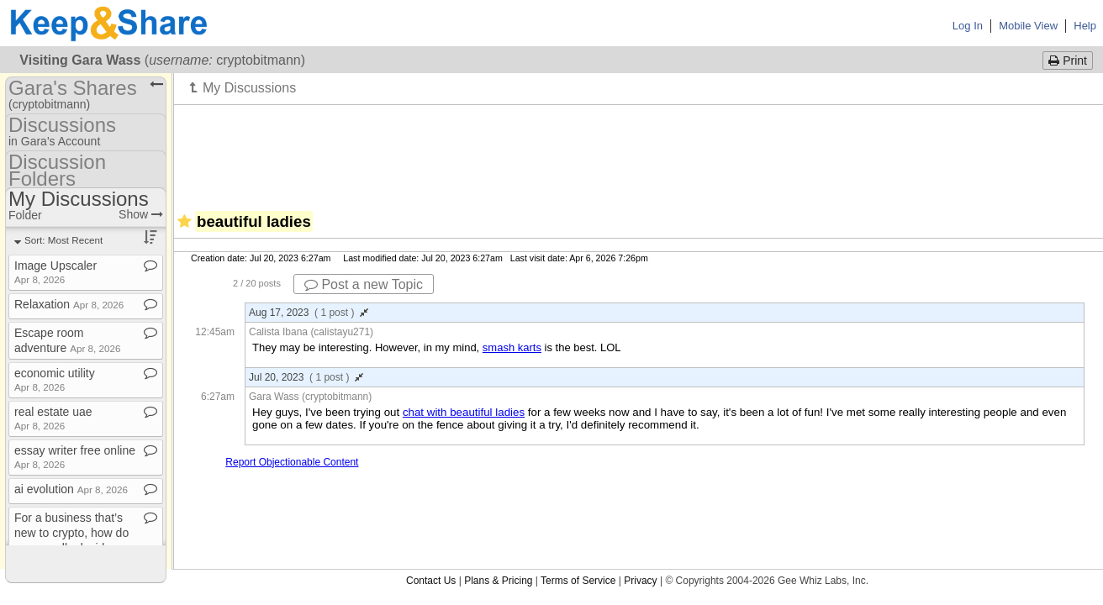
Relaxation (69, 304)
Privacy (640, 581)
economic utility (54, 379)
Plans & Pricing (498, 581)
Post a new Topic (363, 284)
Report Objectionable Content (291, 462)
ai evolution (71, 489)
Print (1067, 60)
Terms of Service (578, 581)
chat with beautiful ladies (464, 412)
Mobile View (1028, 25)
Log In (968, 25)
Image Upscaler (55, 272)
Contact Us (431, 581)
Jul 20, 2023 (306, 377)
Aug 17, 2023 (308, 312)
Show (141, 214)
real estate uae (53, 418)
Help (1085, 25)
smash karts (512, 347)
